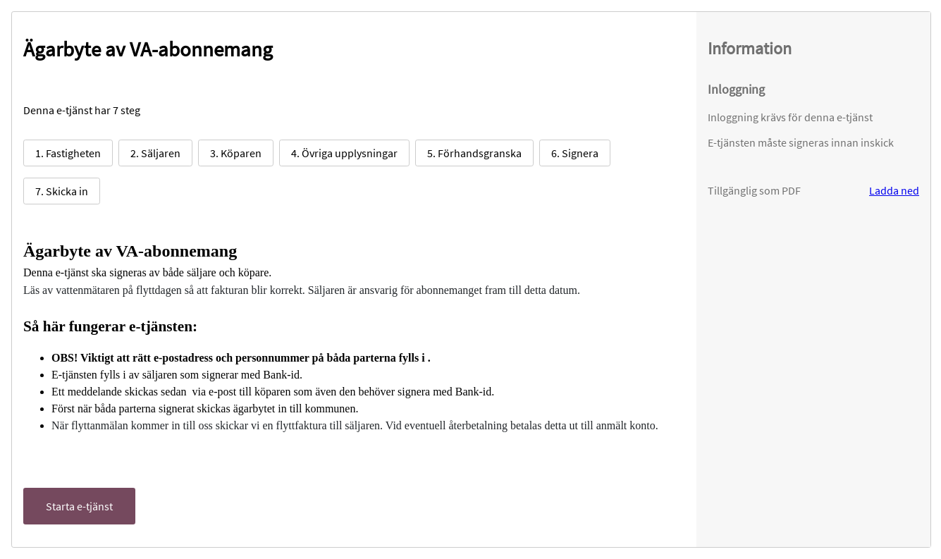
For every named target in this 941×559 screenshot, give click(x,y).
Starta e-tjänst (79, 506)
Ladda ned (894, 190)
